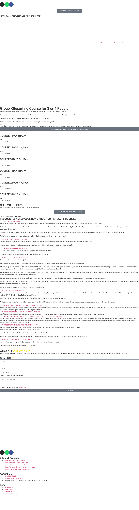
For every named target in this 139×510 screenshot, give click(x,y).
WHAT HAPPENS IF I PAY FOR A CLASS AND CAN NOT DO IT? (21, 340)
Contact (124, 43)
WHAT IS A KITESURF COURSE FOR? (13, 221)
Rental (116, 43)
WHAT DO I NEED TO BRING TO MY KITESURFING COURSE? (21, 312)
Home (94, 43)
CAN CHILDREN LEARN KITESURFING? (14, 248)
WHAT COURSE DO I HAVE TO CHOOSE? (15, 258)
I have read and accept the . (15, 387)
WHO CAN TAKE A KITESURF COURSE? (14, 239)
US (13, 358)
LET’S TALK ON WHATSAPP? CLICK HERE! (20, 16)
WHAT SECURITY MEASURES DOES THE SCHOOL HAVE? (20, 325)
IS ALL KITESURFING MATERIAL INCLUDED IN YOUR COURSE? (22, 305)
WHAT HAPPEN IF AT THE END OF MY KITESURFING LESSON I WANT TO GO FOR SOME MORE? (32, 316)
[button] (69, 221)
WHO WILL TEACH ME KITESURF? (13, 291)
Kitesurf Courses (105, 43)
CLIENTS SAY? (21, 351)
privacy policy (23, 387)
